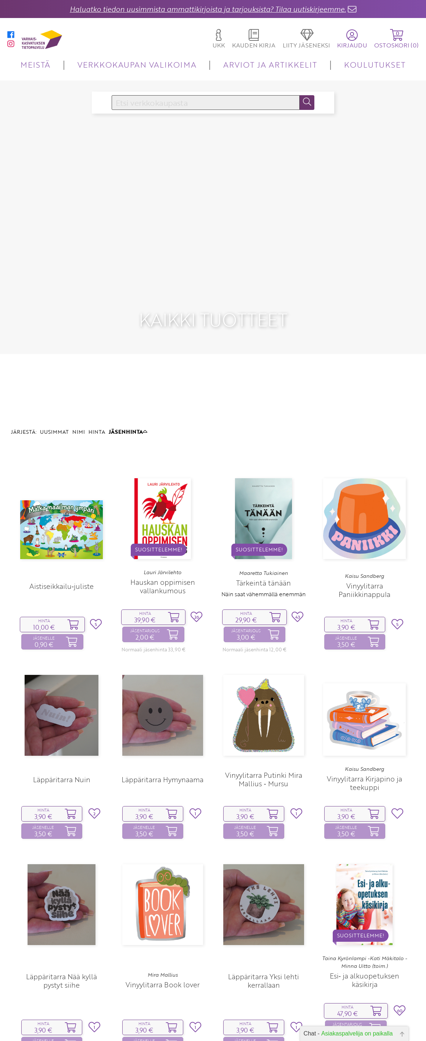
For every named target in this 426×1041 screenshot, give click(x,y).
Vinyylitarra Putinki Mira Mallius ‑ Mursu (263, 735)
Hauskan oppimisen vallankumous (162, 542)
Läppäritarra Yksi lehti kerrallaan (263, 936)
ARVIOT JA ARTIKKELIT (270, 64)
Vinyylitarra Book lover (163, 940)
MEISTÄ (35, 64)
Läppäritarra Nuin (61, 735)
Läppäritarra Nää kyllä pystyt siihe (61, 936)
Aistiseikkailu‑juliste (61, 542)
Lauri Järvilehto (162, 528)
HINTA (97, 387)
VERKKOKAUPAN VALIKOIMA (136, 64)
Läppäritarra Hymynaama (162, 735)
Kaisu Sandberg (364, 531)
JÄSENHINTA (128, 387)
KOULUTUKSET (374, 64)
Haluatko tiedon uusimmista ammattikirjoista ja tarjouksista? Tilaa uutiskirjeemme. (208, 9)
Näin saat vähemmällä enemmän (263, 550)
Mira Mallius (163, 930)
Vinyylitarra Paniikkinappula (364, 545)
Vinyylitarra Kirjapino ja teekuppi (364, 738)
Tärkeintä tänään (263, 538)
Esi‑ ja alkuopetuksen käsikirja (364, 935)
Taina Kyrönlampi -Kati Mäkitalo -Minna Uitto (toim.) (364, 918)
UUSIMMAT (54, 387)
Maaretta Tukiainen (263, 529)
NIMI (78, 387)
